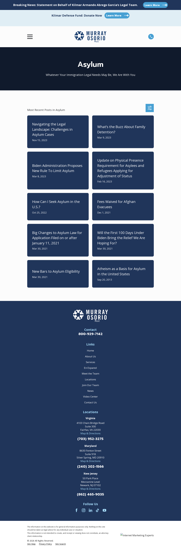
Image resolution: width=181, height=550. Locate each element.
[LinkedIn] (90, 510)
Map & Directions (90, 433)
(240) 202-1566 (90, 466)
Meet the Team (90, 373)
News (90, 391)
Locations (90, 379)
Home (90, 350)
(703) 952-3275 (90, 439)
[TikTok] (97, 510)
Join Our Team (90, 385)
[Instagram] (83, 510)
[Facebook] (76, 510)
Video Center (90, 396)
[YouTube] (104, 510)
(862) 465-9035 (90, 494)
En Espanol (90, 367)
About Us (90, 356)
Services (90, 362)
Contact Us (90, 402)
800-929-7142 (90, 334)
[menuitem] (31, 544)
